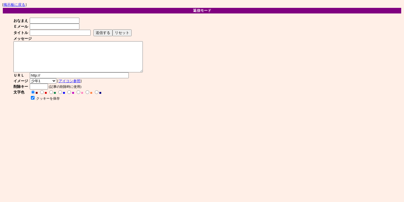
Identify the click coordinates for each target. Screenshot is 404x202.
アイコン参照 (71, 87)
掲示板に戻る (14, 5)
